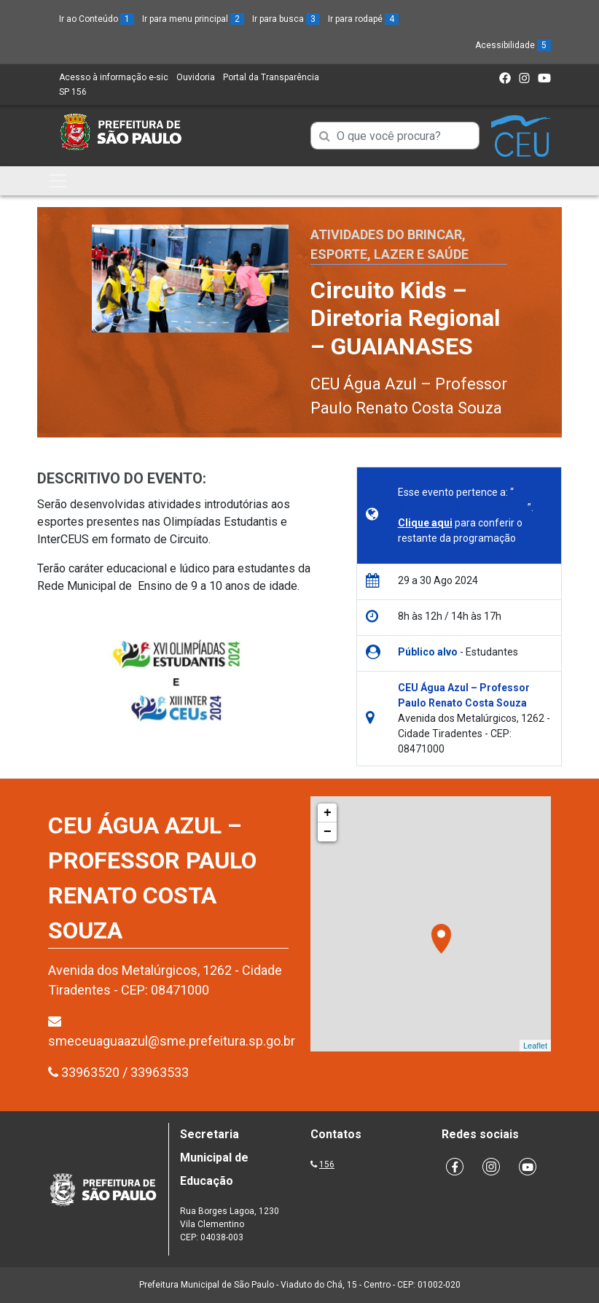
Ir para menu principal (193, 19)
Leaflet (535, 1045)
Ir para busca (286, 19)
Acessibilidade (513, 45)
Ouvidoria (195, 77)
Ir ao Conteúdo (96, 19)
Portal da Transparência (271, 77)
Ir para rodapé (363, 19)
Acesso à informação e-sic (113, 77)
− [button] (328, 832)
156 (326, 1164)
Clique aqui (425, 523)
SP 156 (73, 92)
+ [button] (328, 813)
